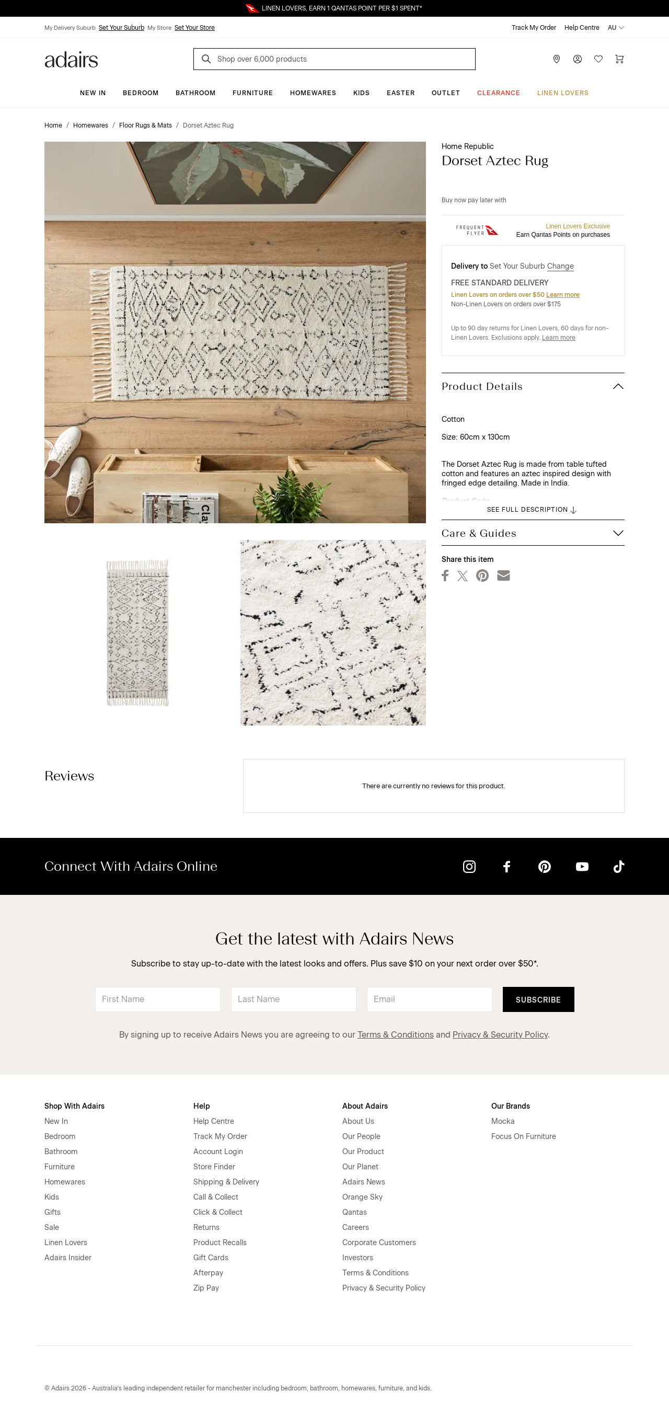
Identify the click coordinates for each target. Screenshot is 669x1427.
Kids (361, 93)
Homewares (313, 93)
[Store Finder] (556, 59)
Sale (51, 1227)
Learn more (563, 294)
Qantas (354, 1212)
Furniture (253, 93)
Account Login (218, 1151)
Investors (357, 1257)
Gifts (52, 1212)
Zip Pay (206, 1288)
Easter (401, 93)
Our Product (363, 1151)
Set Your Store (195, 27)
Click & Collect (218, 1212)
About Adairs (365, 1106)
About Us (358, 1121)
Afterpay (208, 1273)
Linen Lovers (563, 93)
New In (93, 93)
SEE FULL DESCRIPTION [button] (533, 510)
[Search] (208, 60)
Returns (206, 1227)
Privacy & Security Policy (500, 1035)
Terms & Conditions (395, 1035)
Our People (361, 1136)
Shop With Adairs (74, 1106)
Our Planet (360, 1167)
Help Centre (581, 27)
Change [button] (560, 266)
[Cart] (619, 59)
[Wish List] (598, 59)
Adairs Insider (67, 1257)
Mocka (503, 1121)
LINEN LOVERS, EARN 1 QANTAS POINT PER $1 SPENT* (342, 8)
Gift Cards (210, 1257)
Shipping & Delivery (226, 1182)
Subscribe (538, 1000)
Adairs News (363, 1182)
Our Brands (510, 1106)
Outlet (446, 93)
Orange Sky (362, 1197)
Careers (355, 1227)
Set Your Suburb (121, 27)
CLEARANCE (499, 93)
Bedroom (141, 93)
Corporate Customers (379, 1242)
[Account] (577, 59)
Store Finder (214, 1167)
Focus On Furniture (523, 1136)
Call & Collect (215, 1197)
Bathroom (196, 93)
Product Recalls (220, 1242)
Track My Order (534, 27)
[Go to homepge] (71, 58)
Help (201, 1106)
